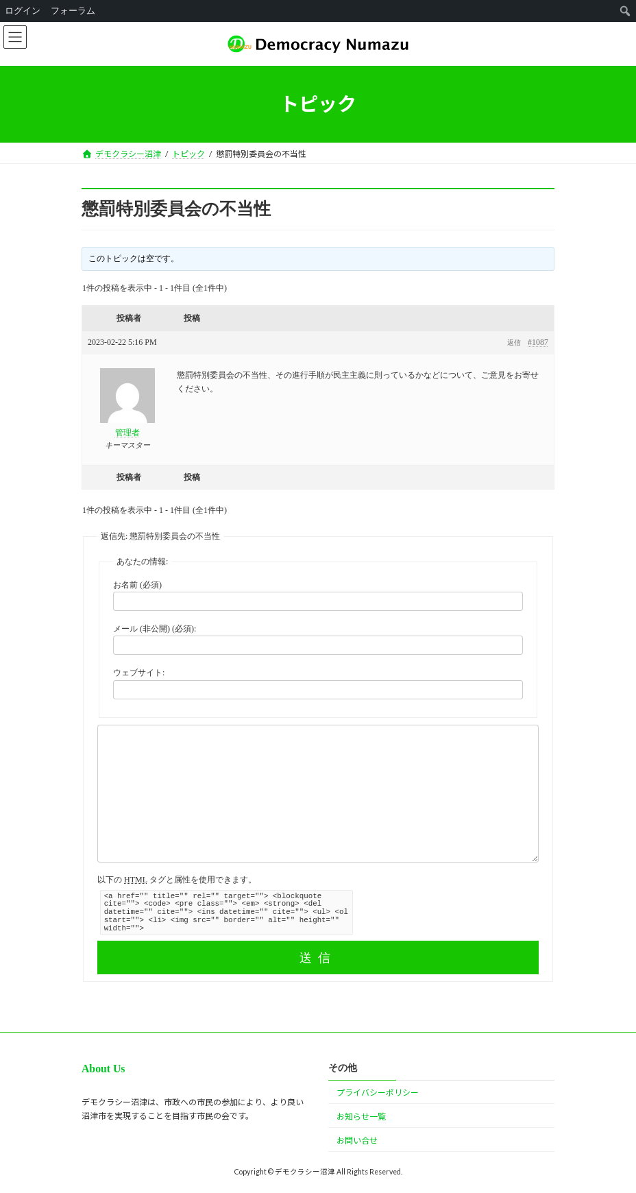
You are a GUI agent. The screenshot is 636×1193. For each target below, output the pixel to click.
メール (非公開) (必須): (154, 629)
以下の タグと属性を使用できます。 (176, 879)
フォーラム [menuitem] (73, 10)
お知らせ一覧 (361, 1116)
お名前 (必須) (137, 585)
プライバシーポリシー (378, 1092)
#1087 (538, 342)
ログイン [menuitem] (22, 10)
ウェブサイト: (138, 672)
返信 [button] (514, 342)
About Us (103, 1068)
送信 (318, 958)
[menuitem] (625, 11)
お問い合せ (357, 1140)
